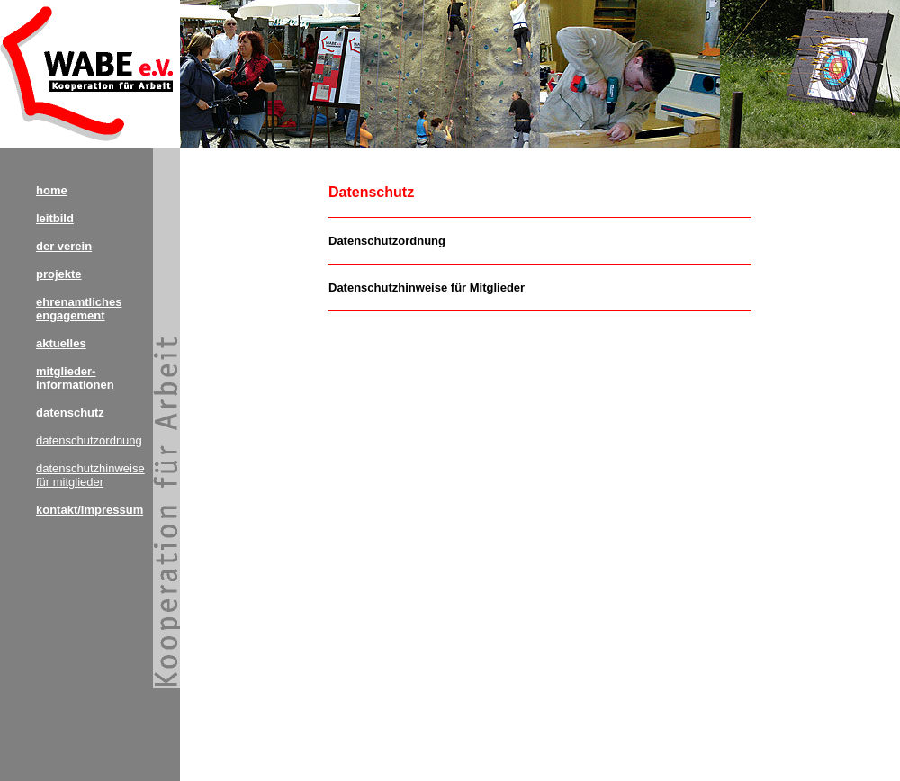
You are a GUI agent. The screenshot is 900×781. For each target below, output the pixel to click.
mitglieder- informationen (75, 377)
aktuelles (61, 343)
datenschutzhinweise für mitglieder (90, 475)
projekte (59, 274)
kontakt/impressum (89, 509)
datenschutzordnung (89, 440)
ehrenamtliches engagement (79, 308)
